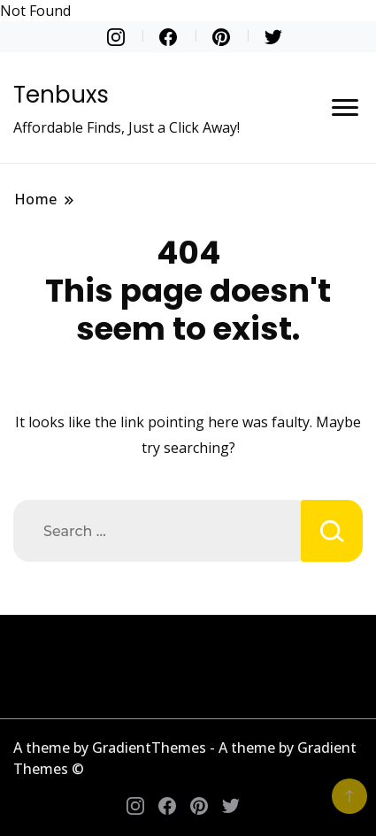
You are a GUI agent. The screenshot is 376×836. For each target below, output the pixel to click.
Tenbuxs (61, 95)
